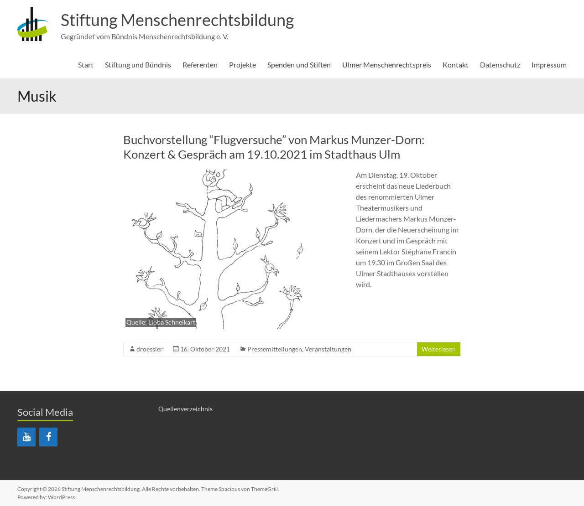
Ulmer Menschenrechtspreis (386, 64)
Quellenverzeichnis (185, 409)
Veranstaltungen (328, 349)
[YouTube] (26, 437)
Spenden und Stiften (299, 64)
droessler (149, 349)
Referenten (200, 64)
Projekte (242, 64)
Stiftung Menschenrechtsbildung (177, 20)
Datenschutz (500, 64)
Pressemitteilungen (274, 349)
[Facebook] (48, 437)
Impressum (549, 64)
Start (86, 64)
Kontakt (456, 64)
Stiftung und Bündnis (138, 64)
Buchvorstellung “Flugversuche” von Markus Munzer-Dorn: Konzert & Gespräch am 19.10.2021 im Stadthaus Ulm (274, 146)
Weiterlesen (439, 349)
